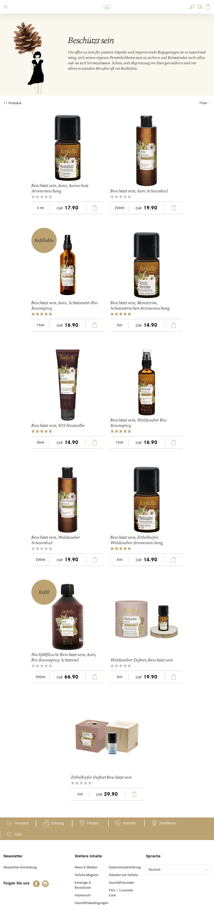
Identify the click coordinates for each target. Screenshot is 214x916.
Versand (21, 823)
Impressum (83, 895)
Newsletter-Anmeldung (20, 867)
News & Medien (86, 867)
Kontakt (129, 823)
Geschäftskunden (121, 883)
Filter (205, 103)
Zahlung (57, 823)
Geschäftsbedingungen (91, 903)
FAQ (18, 834)
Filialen (93, 823)
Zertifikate (167, 823)
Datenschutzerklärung (125, 867)
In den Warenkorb (95, 208)
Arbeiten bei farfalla (123, 875)
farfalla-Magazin (86, 875)
